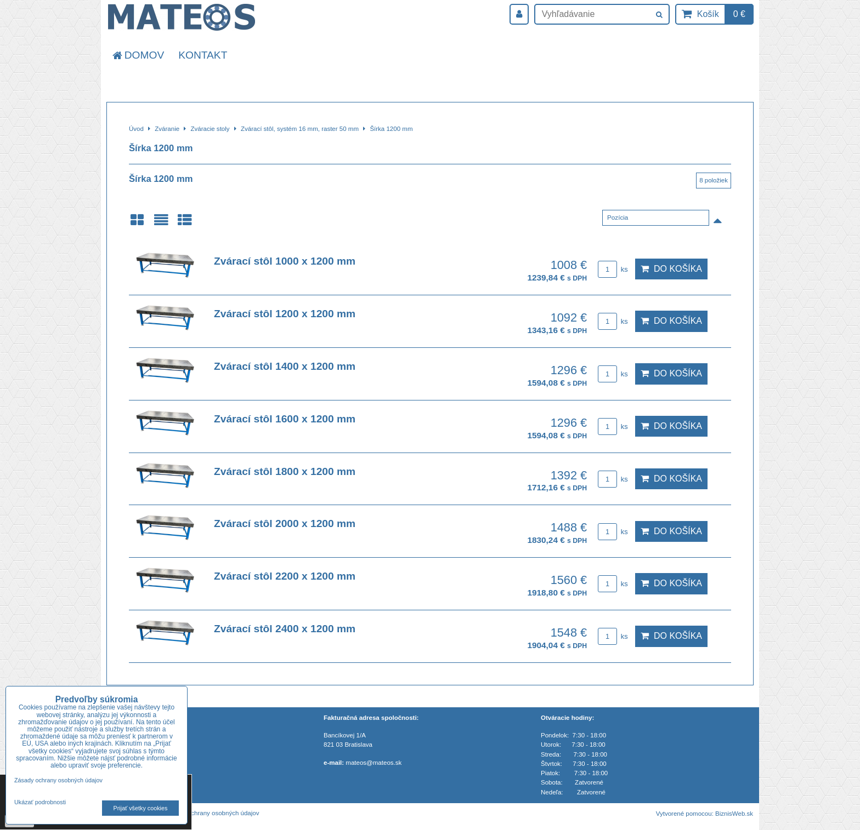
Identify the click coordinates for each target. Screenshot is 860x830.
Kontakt (202, 55)
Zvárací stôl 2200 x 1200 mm (284, 576)
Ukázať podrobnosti (40, 802)
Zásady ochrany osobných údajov (212, 813)
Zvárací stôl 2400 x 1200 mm (284, 628)
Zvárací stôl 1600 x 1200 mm (284, 419)
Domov (137, 55)
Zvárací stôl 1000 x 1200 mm (284, 261)
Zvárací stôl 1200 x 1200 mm (284, 313)
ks (612, 269)
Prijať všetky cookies (141, 808)
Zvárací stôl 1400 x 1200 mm (284, 366)
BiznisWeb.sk (734, 813)
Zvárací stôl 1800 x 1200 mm (284, 471)
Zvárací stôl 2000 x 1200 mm (284, 523)
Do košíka (671, 268)
